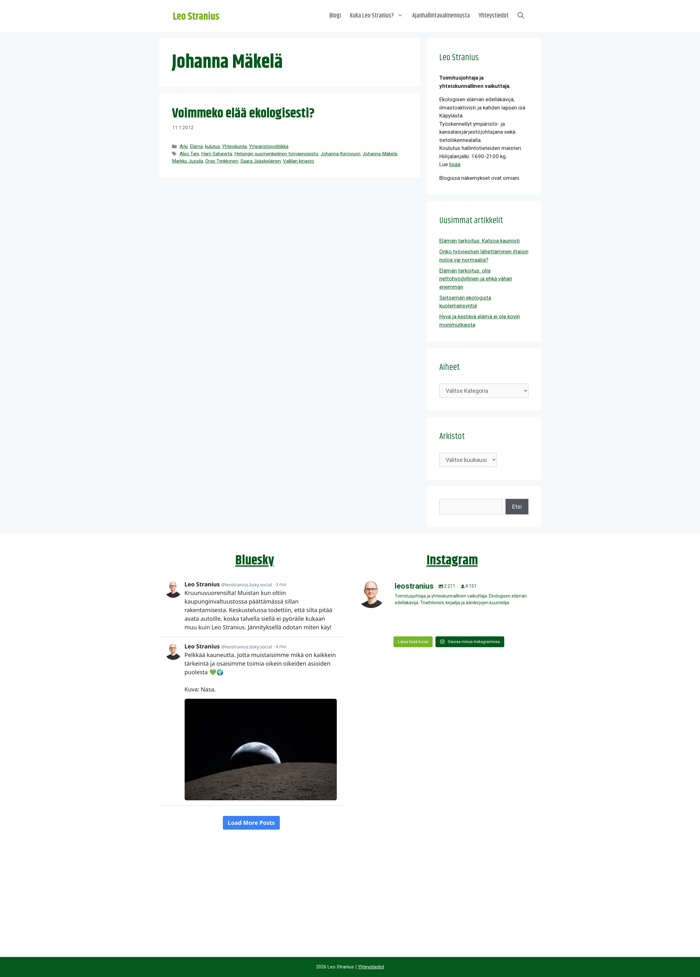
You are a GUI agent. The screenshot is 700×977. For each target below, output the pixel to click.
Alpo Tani (189, 154)
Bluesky (254, 560)
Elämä (196, 146)
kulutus (212, 146)
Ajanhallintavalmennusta (441, 16)
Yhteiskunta (234, 146)
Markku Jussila (187, 161)
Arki (183, 146)
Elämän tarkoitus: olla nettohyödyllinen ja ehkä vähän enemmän (475, 278)
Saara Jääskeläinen (260, 161)
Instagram (452, 560)
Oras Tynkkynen (221, 161)
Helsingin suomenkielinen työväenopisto (276, 154)
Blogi (335, 16)
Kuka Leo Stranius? (379, 15)
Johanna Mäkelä (380, 154)
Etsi (517, 506)
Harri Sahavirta (216, 154)
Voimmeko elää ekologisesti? (243, 113)
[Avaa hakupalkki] (520, 15)
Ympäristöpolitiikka (268, 146)
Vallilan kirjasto (298, 161)
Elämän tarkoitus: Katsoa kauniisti (479, 240)
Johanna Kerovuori (340, 154)
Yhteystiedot (494, 16)
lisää (454, 164)
